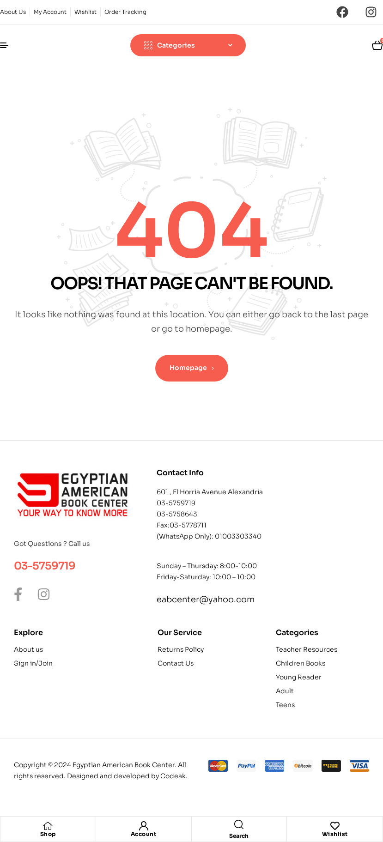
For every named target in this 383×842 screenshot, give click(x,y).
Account (144, 833)
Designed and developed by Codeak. (127, 776)
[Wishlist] (335, 825)
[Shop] (48, 825)
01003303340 (238, 536)
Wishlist (335, 833)
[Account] (143, 825)
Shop (48, 833)
